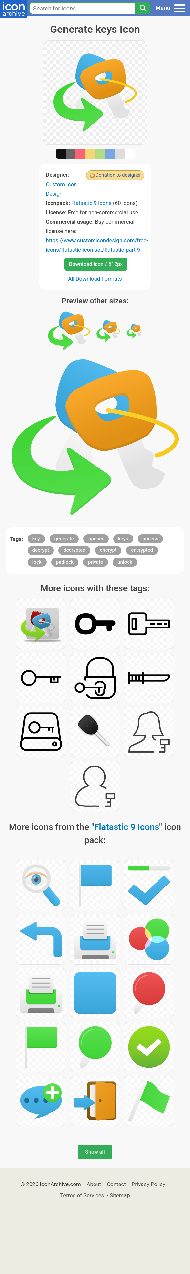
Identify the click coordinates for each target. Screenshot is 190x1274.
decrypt (40, 550)
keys (123, 539)
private (95, 562)
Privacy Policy (148, 1184)
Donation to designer (118, 175)
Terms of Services (82, 1195)
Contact (116, 1184)
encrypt (108, 550)
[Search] (142, 8)
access (150, 539)
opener (96, 539)
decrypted (74, 550)
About (94, 1184)
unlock (124, 562)
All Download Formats (95, 278)
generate (64, 539)
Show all (95, 1152)
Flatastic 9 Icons (91, 203)
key (36, 539)
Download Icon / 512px (96, 264)
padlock (65, 562)
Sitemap (120, 1195)
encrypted (142, 550)
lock (37, 562)
